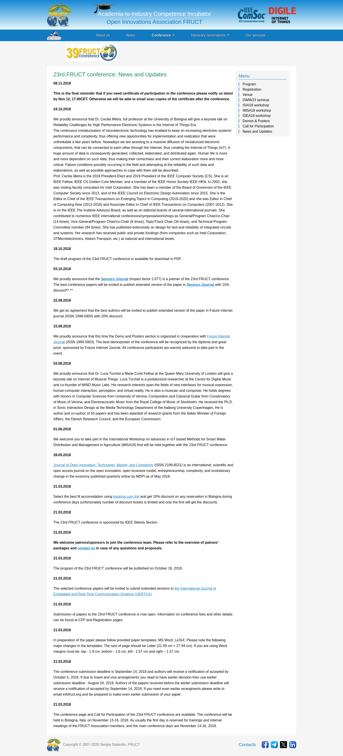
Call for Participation (258, 126)
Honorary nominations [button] (208, 35)
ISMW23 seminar (256, 100)
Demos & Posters (256, 121)
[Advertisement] (197, 53)
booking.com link (126, 496)
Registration (252, 89)
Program (249, 84)
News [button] (130, 35)
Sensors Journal (114, 279)
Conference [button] (162, 35)
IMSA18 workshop (257, 110)
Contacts (247, 744)
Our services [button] (255, 35)
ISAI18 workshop (256, 105)
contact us (86, 548)
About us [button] (103, 35)
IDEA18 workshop (257, 116)
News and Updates (257, 131)
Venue (247, 95)
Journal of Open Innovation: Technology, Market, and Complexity (103, 465)
